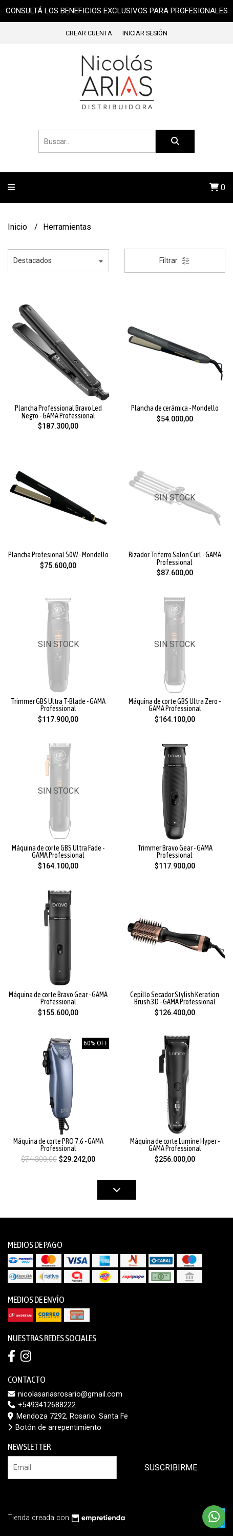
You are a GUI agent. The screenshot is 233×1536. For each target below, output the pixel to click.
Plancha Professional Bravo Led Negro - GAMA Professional (58, 411)
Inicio (18, 227)
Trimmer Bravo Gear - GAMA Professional (175, 851)
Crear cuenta (89, 33)
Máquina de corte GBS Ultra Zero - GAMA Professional (175, 705)
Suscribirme (170, 1467)
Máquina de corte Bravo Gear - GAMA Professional (58, 998)
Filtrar (174, 260)
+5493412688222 (42, 1405)
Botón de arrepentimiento (54, 1427)
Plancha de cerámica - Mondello (175, 408)
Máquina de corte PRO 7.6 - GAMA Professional (58, 1145)
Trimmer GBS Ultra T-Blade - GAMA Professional (58, 705)
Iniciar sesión (144, 33)
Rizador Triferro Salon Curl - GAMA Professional (175, 558)
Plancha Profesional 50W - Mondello (58, 555)
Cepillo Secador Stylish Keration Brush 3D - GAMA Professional (174, 998)
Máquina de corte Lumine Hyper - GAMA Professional (175, 1145)
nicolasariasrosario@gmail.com (65, 1394)
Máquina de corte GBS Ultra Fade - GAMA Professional (58, 851)
